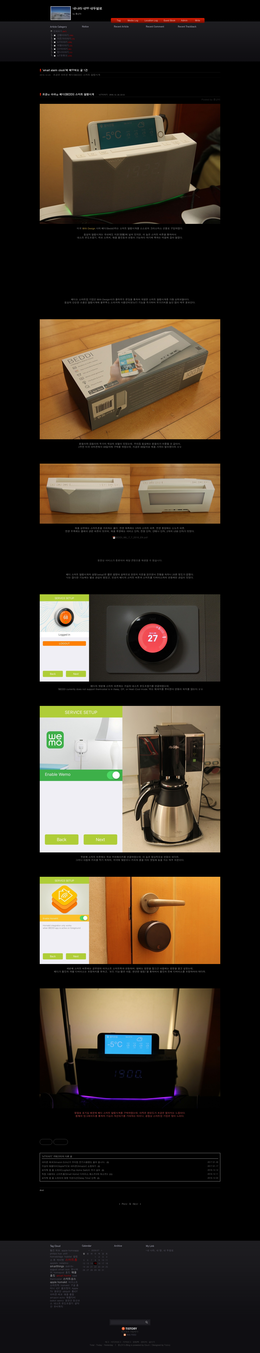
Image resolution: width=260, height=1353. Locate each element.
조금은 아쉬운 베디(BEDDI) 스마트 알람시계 (76, 74)
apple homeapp (70, 1250)
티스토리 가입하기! (129, 1331)
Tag (119, 20)
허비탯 (60, 1260)
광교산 (57, 1291)
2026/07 (95, 1250)
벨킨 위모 (55, 1250)
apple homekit (58, 1282)
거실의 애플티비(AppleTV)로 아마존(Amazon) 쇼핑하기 (69, 1166)
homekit (65, 1285)
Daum (147, 1345)
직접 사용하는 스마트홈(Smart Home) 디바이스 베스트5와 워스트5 (75, 1173)
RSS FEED (131, 1334)
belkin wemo (57, 1300)
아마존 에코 (56, 1294)
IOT (58, 1288)
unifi (65, 1253)
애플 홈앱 (69, 1294)
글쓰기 (152, 1342)
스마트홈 (71, 1259)
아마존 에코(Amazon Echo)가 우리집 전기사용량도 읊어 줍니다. (73, 1162)
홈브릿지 (65, 1288)
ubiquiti (66, 1291)
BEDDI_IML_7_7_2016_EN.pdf (130, 537)
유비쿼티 (58, 1306)
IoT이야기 (103, 94)
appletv (54, 1263)
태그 (107, 1342)
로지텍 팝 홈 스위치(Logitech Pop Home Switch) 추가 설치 (71, 1169)
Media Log (133, 20)
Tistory (167, 1345)
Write (197, 20)
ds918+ (69, 1266)
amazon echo (57, 1297)
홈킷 (67, 1272)
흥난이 (121, 1345)
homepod (59, 1272)
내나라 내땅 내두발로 (87, 8)
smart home (64, 1275)
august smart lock (60, 1269)
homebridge (56, 1256)
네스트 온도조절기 (63, 1303)
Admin (184, 20)
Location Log (151, 20)
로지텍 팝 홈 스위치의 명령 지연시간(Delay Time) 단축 (69, 1177)
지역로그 (127, 1342)
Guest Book (169, 20)
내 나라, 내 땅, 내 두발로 (160, 1250)
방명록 (136, 1342)
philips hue (56, 1253)
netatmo (63, 1263)
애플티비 (71, 1297)
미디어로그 (116, 1342)
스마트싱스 (69, 1279)
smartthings (57, 1266)
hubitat (68, 1256)
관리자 (144, 1342)
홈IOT (75, 1291)
